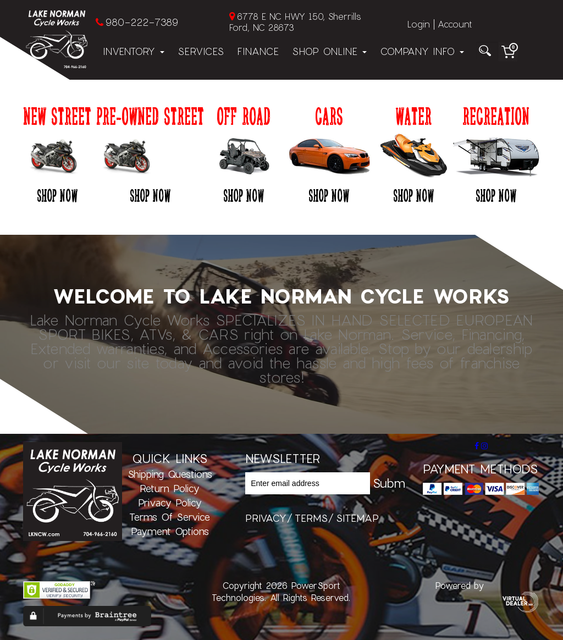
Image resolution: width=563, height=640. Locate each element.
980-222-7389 (141, 22)
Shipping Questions (170, 474)
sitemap (357, 518)
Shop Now (57, 195)
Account (455, 24)
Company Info (422, 51)
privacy (265, 518)
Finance (258, 51)
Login (418, 24)
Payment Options (170, 531)
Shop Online (329, 51)
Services (201, 51)
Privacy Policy (170, 502)
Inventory (133, 51)
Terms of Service (169, 517)
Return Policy (170, 488)
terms (311, 518)
